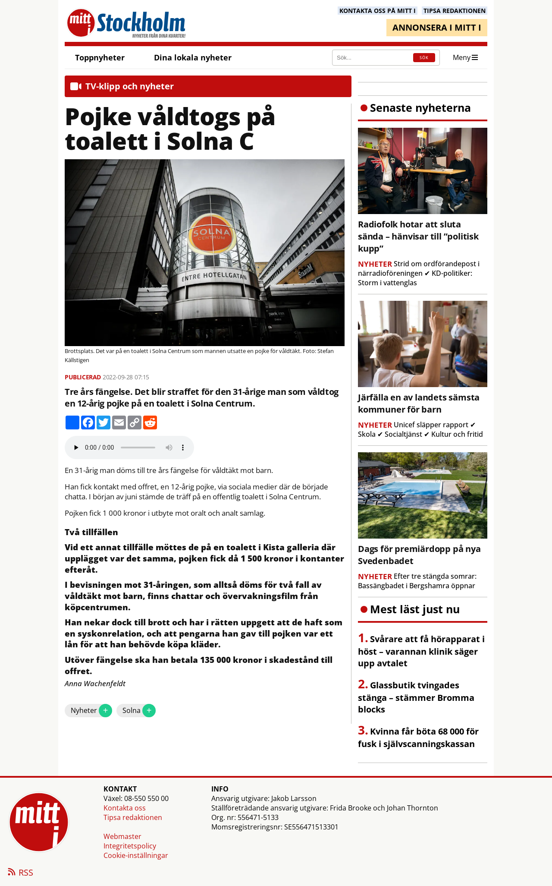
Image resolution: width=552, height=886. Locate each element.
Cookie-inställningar (136, 855)
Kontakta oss (125, 808)
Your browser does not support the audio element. (129, 447)
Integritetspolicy (130, 846)
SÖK (424, 57)
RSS (19, 873)
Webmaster (122, 836)
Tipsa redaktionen (133, 817)
